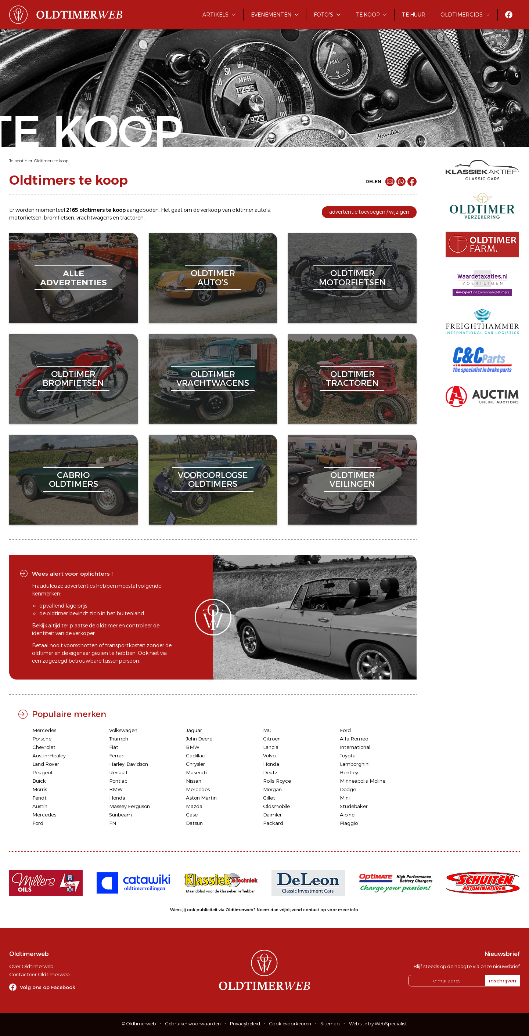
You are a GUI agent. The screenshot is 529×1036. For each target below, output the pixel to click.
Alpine (347, 815)
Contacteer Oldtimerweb (39, 974)
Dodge (348, 789)
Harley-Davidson (128, 764)
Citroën (272, 739)
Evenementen (271, 14)
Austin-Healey (49, 755)
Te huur (413, 14)
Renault (118, 772)
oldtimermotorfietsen (352, 277)
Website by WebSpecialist (378, 1023)
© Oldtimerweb (139, 1023)
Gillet (269, 798)
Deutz (270, 772)
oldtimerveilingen (352, 479)
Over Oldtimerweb (31, 966)
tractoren (132, 217)
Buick (39, 781)
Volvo (269, 755)
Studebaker (354, 806)
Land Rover (45, 764)
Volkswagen (123, 730)
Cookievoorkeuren (290, 1023)
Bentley (349, 772)
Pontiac (118, 781)
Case (192, 815)
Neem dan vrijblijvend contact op (291, 909)
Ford (345, 730)
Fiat (113, 747)
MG (267, 730)
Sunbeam (120, 815)
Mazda (194, 806)
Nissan (193, 781)
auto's (262, 210)
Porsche (41, 739)
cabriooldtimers (73, 479)
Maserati (196, 772)
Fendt (39, 798)
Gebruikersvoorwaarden (193, 1023)
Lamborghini (355, 764)
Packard (273, 823)
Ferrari (117, 755)
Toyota (348, 755)
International (355, 747)
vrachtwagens (94, 217)
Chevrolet (43, 747)
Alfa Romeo (354, 739)
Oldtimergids (461, 14)
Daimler (272, 815)
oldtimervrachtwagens (212, 378)
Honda (271, 764)
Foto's (323, 14)
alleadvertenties (73, 277)
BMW (192, 747)
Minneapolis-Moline (362, 781)
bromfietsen (59, 217)
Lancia (270, 747)
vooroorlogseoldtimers (213, 479)
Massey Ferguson (129, 806)
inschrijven (502, 981)
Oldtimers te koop (51, 160)
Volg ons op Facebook (47, 987)
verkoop (211, 210)
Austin (39, 806)
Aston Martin (201, 798)
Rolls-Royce (277, 781)
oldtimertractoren (352, 378)
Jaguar (194, 730)
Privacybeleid (245, 1023)
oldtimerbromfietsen (73, 378)
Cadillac (195, 755)
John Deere (199, 739)
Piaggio (349, 823)
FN (112, 823)
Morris (39, 789)
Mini (345, 798)
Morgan (272, 789)
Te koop (367, 14)
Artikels (215, 14)
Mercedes (44, 730)
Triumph (118, 739)
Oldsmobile (276, 806)
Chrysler (195, 764)
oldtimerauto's (213, 277)
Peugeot (42, 772)
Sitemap (330, 1023)
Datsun (194, 823)
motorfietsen (25, 217)
